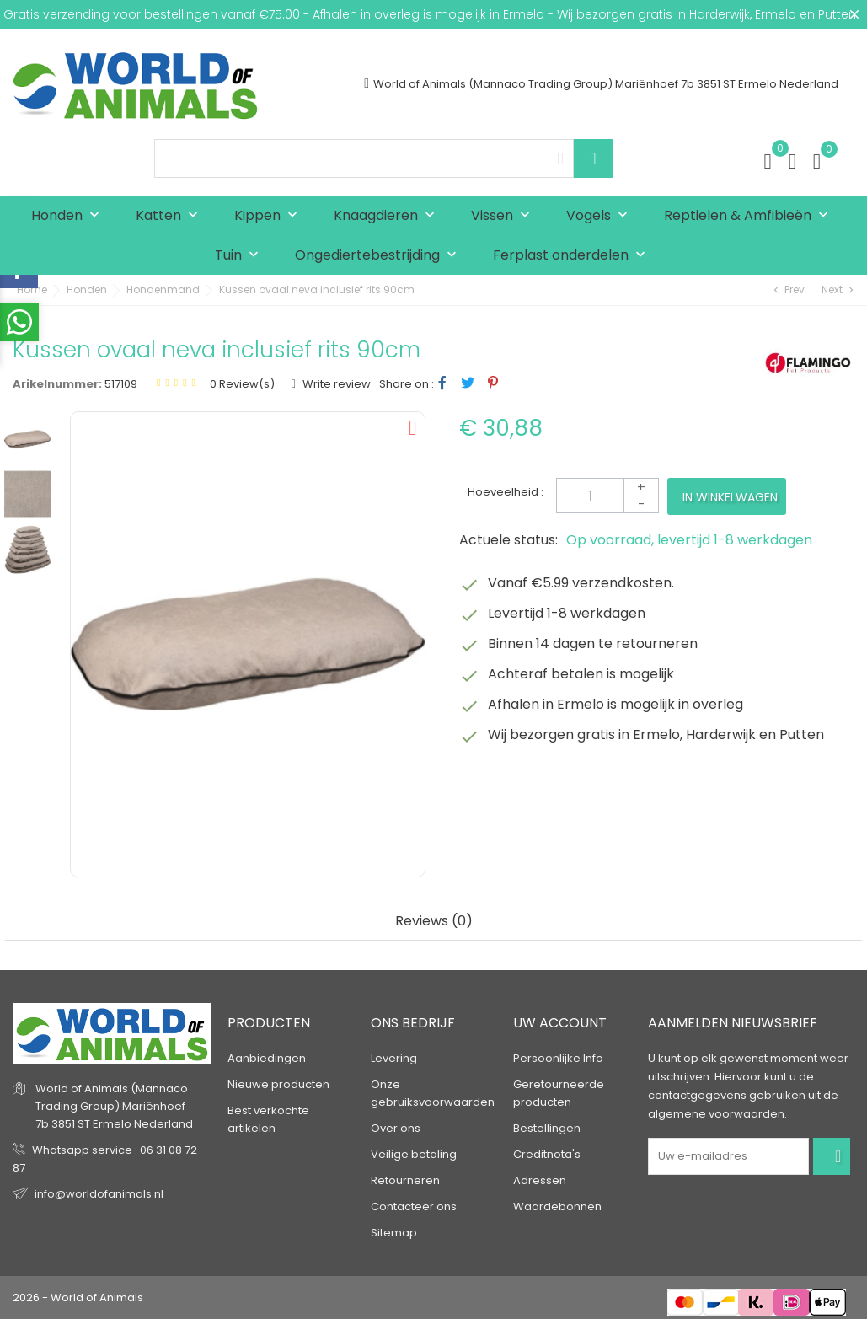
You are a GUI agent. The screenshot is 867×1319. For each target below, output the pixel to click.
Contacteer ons (414, 1206)
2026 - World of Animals (78, 1298)
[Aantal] (607, 495)
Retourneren (405, 1180)
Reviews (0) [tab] (434, 921)
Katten (171, 216)
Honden (69, 216)
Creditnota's (547, 1154)
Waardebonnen (557, 1206)
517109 (120, 384)
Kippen (269, 216)
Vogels (600, 216)
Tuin (240, 255)
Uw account (560, 1022)
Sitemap (394, 1233)
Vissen (504, 216)
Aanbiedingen (266, 1058)
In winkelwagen (730, 497)
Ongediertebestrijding (379, 255)
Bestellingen (547, 1128)
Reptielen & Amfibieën (750, 216)
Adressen (539, 1180)
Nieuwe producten (278, 1084)
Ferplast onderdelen (573, 255)
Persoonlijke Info (558, 1058)
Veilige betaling (414, 1154)
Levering (394, 1058)
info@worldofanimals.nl (99, 1194)
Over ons (395, 1128)
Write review (335, 384)
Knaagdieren (388, 216)
